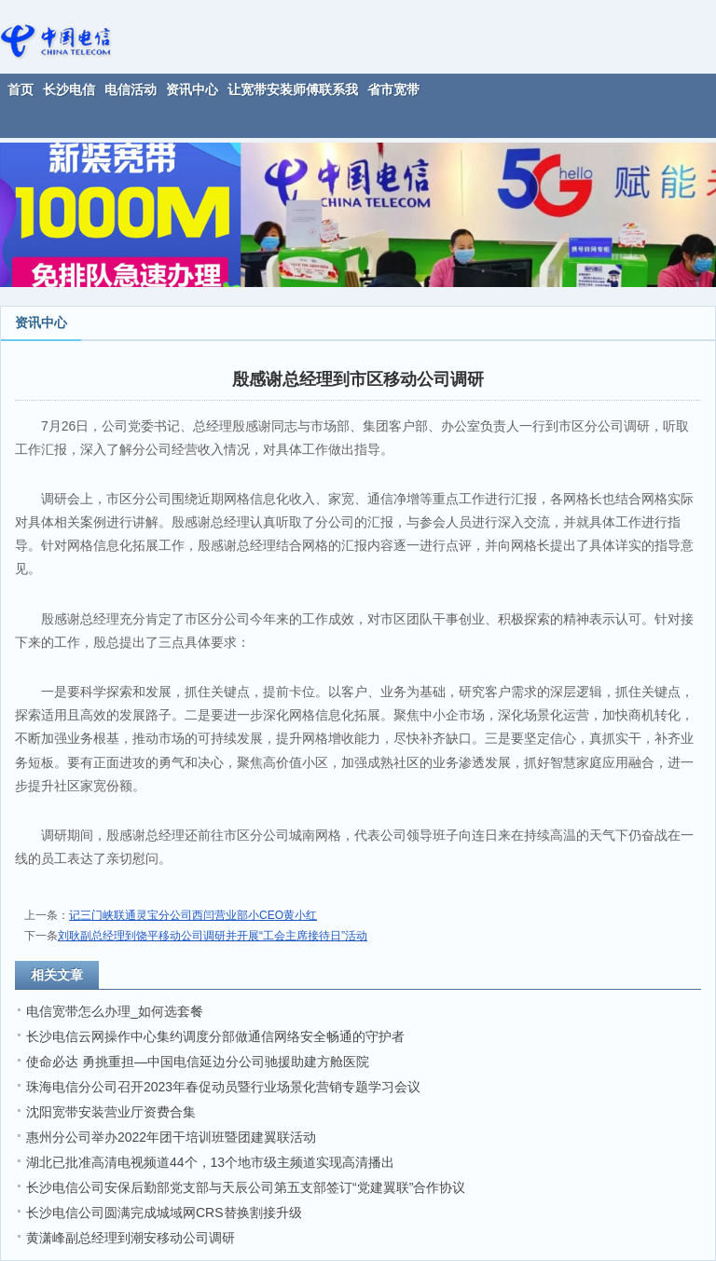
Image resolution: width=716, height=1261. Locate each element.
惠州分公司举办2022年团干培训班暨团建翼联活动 (171, 1137)
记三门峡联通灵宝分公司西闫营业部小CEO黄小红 (193, 915)
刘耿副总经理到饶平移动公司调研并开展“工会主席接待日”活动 (212, 935)
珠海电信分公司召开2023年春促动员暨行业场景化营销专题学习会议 (223, 1086)
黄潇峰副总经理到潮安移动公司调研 (130, 1237)
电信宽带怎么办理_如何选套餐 (114, 1011)
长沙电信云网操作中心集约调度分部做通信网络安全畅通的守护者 (215, 1036)
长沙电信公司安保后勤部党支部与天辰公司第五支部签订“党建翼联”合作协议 (245, 1187)
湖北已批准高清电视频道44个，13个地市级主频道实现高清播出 (210, 1162)
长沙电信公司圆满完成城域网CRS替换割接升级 (164, 1212)
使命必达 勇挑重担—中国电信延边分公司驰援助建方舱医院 (197, 1061)
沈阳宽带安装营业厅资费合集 (111, 1111)
